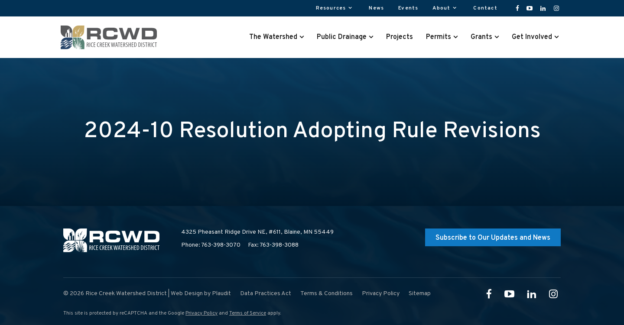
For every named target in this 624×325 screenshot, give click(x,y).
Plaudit (221, 293)
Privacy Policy (201, 313)
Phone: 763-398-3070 (210, 245)
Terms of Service (247, 313)
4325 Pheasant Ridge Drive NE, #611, (257, 232)
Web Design (187, 293)
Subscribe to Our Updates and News (493, 238)
